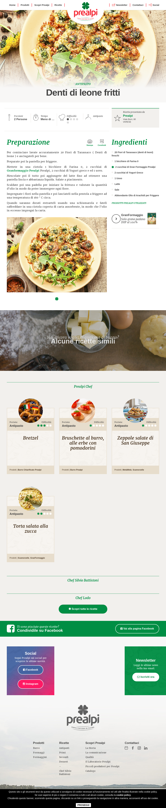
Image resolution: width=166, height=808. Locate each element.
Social (156, 5)
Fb (132, 748)
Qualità (89, 757)
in (145, 748)
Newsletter (121, 5)
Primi (62, 752)
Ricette (58, 5)
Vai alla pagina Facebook (137, 628)
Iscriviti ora (145, 677)
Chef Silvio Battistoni (83, 580)
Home (12, 5)
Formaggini (40, 757)
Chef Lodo (83, 598)
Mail (126, 748)
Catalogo (90, 771)
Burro (36, 748)
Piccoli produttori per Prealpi (102, 766)
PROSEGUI (83, 805)
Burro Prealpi (76, 470)
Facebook (30, 669)
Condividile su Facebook (40, 630)
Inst (139, 748)
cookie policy (123, 795)
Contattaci (138, 5)
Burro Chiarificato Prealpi (29, 470)
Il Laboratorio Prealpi (97, 761)
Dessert (63, 761)
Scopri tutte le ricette (83, 609)
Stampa (89, 145)
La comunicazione (95, 752)
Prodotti (25, 5)
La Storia (90, 748)
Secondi (63, 757)
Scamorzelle (138, 470)
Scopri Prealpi (41, 5)
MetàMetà (127, 470)
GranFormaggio (37, 558)
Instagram (30, 683)
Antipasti (64, 748)
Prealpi (128, 115)
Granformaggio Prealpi (23, 170)
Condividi (102, 145)
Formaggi (38, 752)
